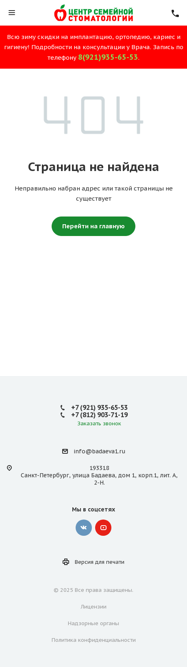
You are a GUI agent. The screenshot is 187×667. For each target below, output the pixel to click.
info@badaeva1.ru (99, 451)
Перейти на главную (93, 226)
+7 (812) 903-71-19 (99, 415)
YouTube (103, 528)
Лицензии (94, 606)
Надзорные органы (93, 623)
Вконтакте (84, 528)
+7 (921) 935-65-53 (99, 407)
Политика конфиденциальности (94, 640)
